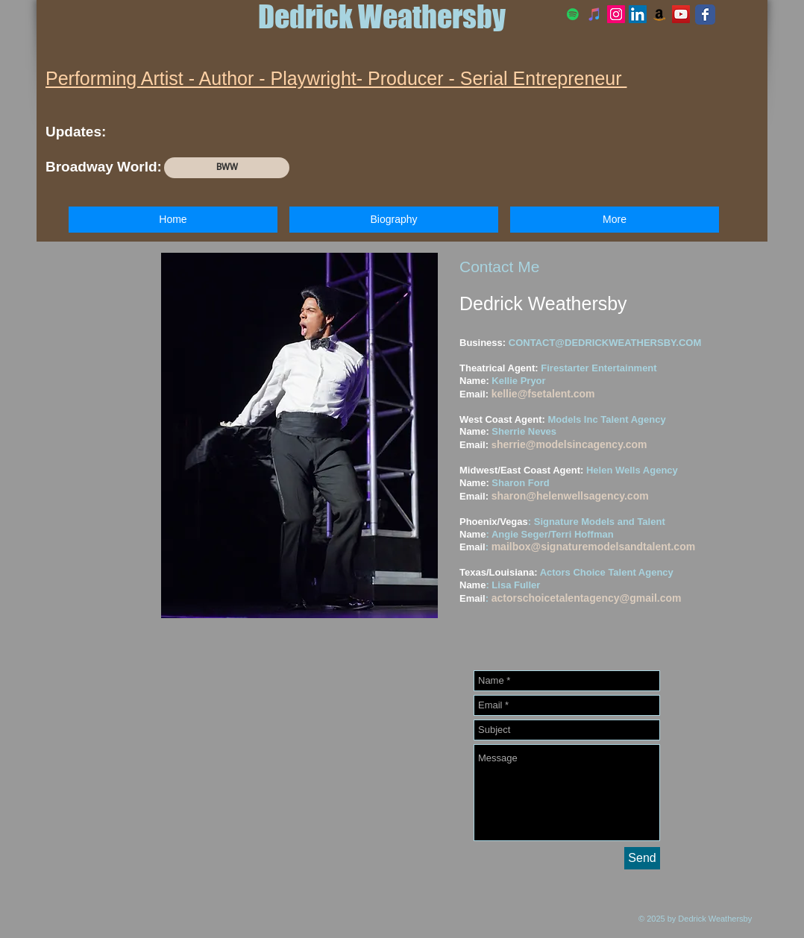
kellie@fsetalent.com (543, 394)
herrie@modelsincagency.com (572, 444)
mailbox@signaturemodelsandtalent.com (593, 547)
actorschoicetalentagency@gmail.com (586, 598)
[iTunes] (594, 14)
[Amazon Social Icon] (659, 14)
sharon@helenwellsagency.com (570, 496)
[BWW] (226, 167)
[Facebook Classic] (705, 14)
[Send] (642, 858)
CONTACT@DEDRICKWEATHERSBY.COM (605, 342)
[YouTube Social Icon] (681, 14)
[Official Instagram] (616, 14)
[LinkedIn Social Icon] (638, 14)
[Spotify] (573, 14)
